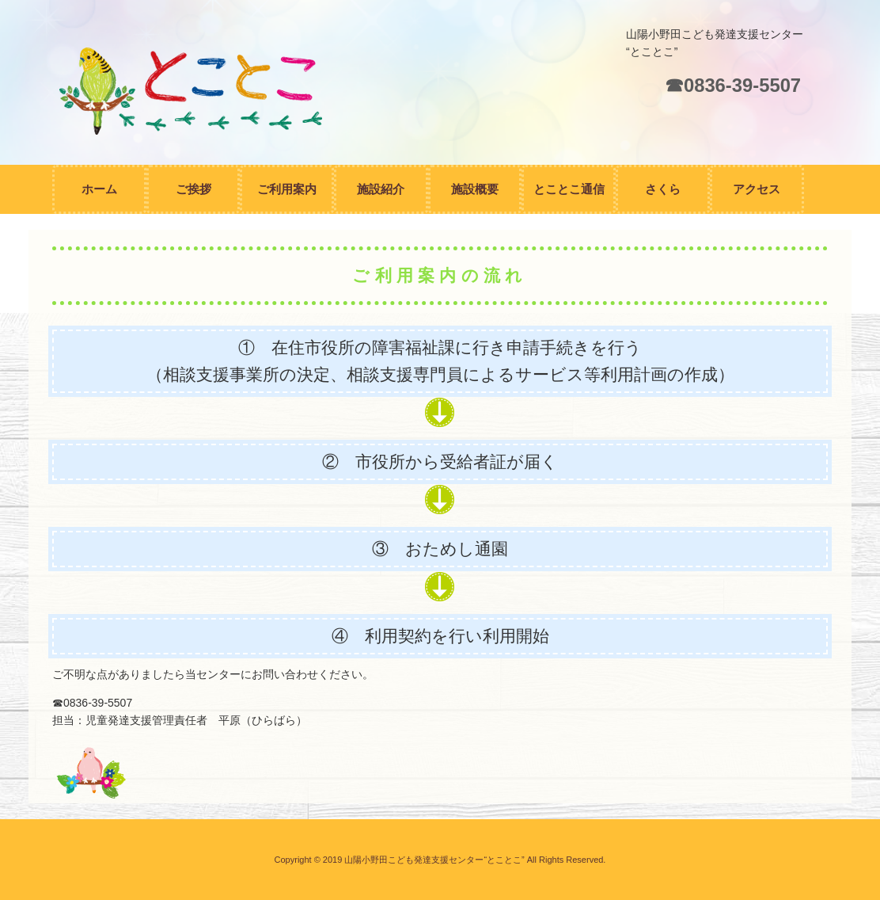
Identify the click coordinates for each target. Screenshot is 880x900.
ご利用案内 (287, 189)
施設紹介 (380, 189)
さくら (663, 189)
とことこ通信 (569, 189)
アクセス (756, 189)
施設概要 (475, 189)
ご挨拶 (193, 189)
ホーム (99, 189)
